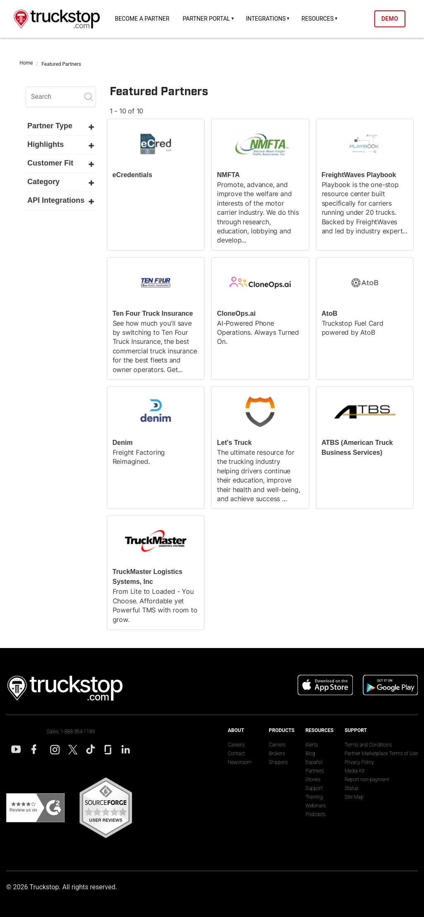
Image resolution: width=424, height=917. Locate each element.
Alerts (312, 745)
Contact (236, 753)
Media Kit (354, 771)
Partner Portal (206, 18)
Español (314, 762)
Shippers (278, 762)
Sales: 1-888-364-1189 (71, 732)
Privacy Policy (359, 762)
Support (314, 788)
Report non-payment (366, 780)
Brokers (277, 753)
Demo (389, 18)
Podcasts (315, 814)
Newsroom (239, 762)
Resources (317, 18)
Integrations (266, 18)
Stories (313, 780)
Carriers (277, 745)
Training (314, 797)
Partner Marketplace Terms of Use (381, 753)
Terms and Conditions (368, 745)
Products (281, 730)
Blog (310, 753)
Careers (236, 745)
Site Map (353, 797)
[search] (61, 96)
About (236, 730)
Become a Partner (142, 18)
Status (351, 788)
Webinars (316, 806)
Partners (315, 771)
